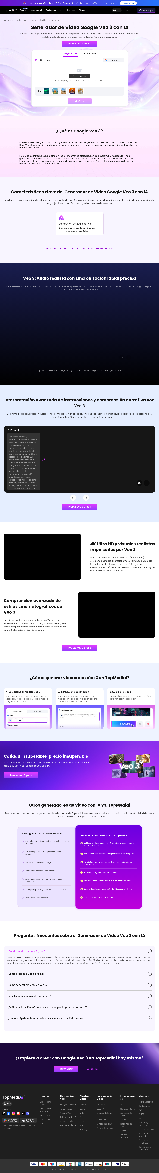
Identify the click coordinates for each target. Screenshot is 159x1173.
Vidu (82, 1113)
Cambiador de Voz (105, 1128)
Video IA (24, 9)
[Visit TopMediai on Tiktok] (23, 1113)
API (41, 1123)
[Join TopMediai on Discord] (27, 1113)
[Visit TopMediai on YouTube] (18, 1113)
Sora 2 (83, 1104)
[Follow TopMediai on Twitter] (3, 1113)
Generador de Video (17, 20)
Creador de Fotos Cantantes (104, 1114)
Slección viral (37, 10)
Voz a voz (124, 1119)
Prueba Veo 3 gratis (79, 647)
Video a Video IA (67, 1113)
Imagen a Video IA (68, 1104)
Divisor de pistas (104, 1124)
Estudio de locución (125, 1136)
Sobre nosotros (146, 1101)
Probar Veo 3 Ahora (79, 43)
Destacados (52, 10)
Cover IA (100, 1109)
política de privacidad (143, 1134)
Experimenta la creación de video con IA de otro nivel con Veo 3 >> (79, 248)
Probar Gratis (66, 1068)
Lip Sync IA (125, 1130)
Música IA (101, 1104)
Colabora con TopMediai (145, 1148)
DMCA (141, 1114)
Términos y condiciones (144, 1123)
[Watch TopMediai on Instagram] (13, 1113)
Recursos (71, 10)
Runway (83, 1129)
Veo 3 (82, 1109)
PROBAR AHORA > (128, 3)
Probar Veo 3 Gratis (79, 506)
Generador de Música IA (46, 1110)
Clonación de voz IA (48, 1119)
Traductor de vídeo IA (126, 1125)
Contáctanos (144, 1106)
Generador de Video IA (46, 1103)
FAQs (141, 1110)
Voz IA (122, 1104)
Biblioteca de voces (126, 1114)
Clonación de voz (127, 1109)
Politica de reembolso (143, 1141)
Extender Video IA (68, 1117)
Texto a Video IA (67, 1109)
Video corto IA (66, 1121)
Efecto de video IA (68, 1125)
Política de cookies (147, 1129)
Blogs (141, 1118)
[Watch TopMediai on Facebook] (8, 1113)
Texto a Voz (45, 1115)
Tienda (82, 10)
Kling (82, 1121)
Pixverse (83, 1117)
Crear (79, 101)
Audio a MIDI (102, 1119)
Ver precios (93, 1068)
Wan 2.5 (83, 1125)
